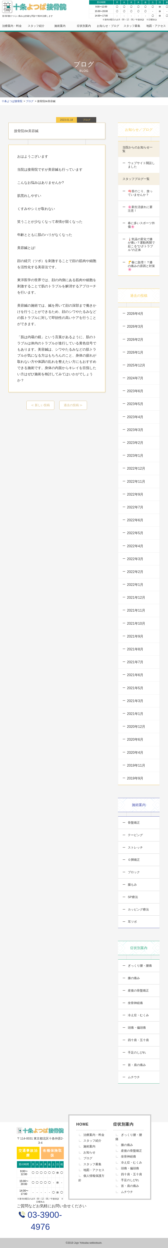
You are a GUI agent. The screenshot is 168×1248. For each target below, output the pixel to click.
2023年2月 (135, 443)
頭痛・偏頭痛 (136, 1027)
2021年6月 (135, 675)
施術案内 (60, 25)
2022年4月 (135, 546)
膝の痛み (133, 978)
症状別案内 (84, 25)
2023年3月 (135, 430)
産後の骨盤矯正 (138, 990)
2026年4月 (135, 313)
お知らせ (89, 1152)
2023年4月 (135, 417)
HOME (82, 1124)
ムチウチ (133, 1077)
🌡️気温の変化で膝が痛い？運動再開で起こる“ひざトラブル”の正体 (141, 244)
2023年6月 (135, 391)
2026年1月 (135, 352)
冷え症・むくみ (138, 1015)
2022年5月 (135, 533)
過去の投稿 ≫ (73, 405)
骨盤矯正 (133, 822)
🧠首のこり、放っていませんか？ (140, 192)
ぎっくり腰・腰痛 (139, 965)
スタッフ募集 (132, 25)
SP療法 (132, 897)
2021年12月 (136, 597)
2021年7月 (135, 662)
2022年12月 (136, 468)
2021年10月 (136, 623)
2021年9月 (135, 636)
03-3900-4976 (43, 1220)
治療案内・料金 (12, 25)
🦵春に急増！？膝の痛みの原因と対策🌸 (141, 266)
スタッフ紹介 (36, 25)
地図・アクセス (156, 25)
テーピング (135, 835)
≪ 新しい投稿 (40, 405)
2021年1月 (135, 714)
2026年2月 (135, 339)
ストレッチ (135, 847)
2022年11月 (136, 481)
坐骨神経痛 (135, 1003)
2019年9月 (135, 778)
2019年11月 (136, 765)
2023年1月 (135, 455)
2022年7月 (135, 507)
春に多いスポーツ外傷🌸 (141, 224)
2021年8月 (135, 649)
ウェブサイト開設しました (141, 164)
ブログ (87, 1158)
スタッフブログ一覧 (136, 179)
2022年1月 (135, 584)
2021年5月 (135, 688)
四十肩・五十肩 (138, 1040)
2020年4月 (135, 752)
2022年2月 (135, 572)
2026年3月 (135, 326)
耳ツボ (132, 921)
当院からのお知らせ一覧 (137, 149)
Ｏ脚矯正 (133, 859)
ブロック (133, 872)
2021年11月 (136, 610)
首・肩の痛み (136, 1065)
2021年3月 (135, 701)
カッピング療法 (138, 909)
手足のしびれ (136, 1052)
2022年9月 (135, 494)
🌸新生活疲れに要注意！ (140, 208)
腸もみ (132, 884)
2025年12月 (136, 365)
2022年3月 (135, 559)
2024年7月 (135, 378)
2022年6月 (135, 520)
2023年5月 (135, 404)
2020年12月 (136, 726)
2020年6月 (135, 739)
